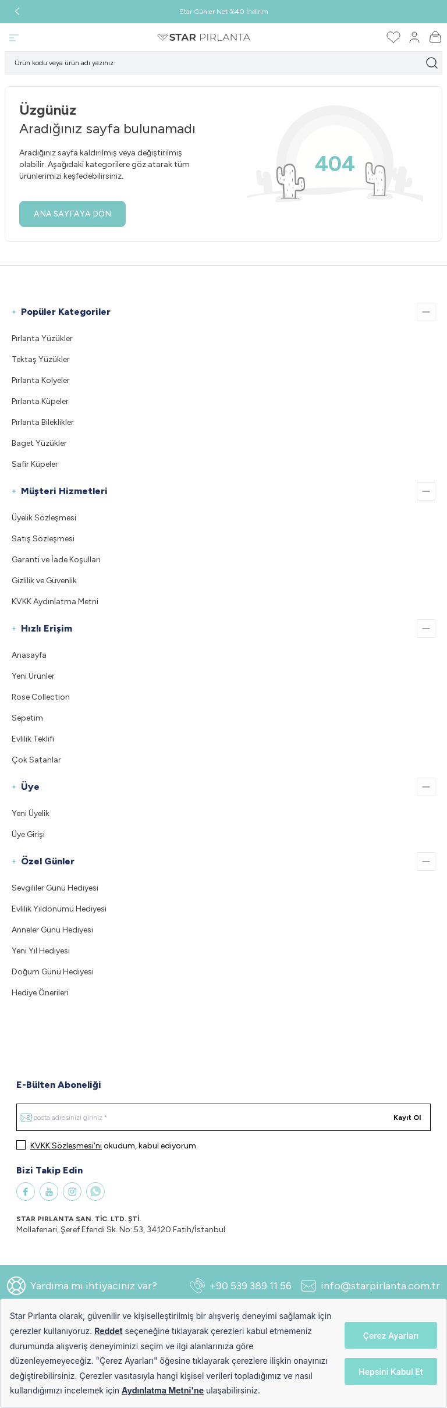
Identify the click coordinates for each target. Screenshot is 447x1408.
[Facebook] (25, 1191)
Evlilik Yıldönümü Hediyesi (59, 909)
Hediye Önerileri (40, 993)
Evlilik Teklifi (33, 739)
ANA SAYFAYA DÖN (72, 214)
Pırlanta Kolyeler (41, 380)
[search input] (223, 63)
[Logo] (203, 37)
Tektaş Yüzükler (41, 359)
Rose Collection (41, 697)
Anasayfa (29, 655)
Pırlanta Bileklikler (43, 422)
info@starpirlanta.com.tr (370, 1285)
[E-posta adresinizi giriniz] (223, 1117)
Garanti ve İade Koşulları (56, 560)
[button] (17, 11)
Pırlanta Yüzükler (42, 338)
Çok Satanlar (36, 760)
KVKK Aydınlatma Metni (55, 602)
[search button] (431, 63)
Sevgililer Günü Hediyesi (55, 888)
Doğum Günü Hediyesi (53, 972)
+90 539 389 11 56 (241, 1285)
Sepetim (27, 718)
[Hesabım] (414, 37)
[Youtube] (49, 1191)
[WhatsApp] (95, 1191)
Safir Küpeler (35, 464)
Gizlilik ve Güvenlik (44, 581)
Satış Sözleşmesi (43, 539)
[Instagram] (72, 1191)
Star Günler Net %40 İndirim (223, 12)
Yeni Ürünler (33, 676)
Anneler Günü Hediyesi (52, 930)
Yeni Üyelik (30, 813)
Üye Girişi (28, 834)
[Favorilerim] (393, 37)
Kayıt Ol (407, 1117)
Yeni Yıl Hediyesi (41, 951)
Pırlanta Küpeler (40, 401)
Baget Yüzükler (39, 443)
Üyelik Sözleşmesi (44, 518)
